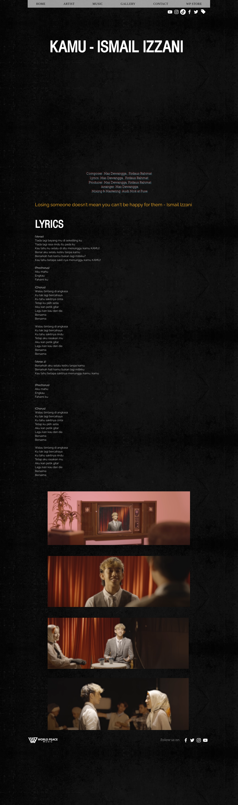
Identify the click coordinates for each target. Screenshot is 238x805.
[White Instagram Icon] (176, 12)
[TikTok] (183, 12)
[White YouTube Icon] (170, 12)
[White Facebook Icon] (189, 12)
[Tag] (203, 11)
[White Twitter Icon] (196, 12)
